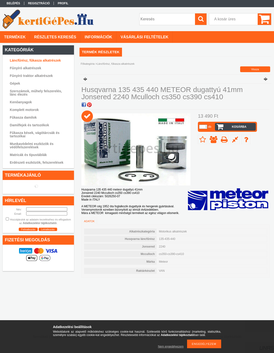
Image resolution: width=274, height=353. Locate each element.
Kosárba (239, 126)
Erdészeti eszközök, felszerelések (36, 162)
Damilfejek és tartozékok (29, 125)
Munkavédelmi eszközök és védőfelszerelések (32, 145)
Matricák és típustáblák (28, 155)
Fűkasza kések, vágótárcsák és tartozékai (35, 134)
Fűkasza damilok (23, 117)
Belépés (13, 3)
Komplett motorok (24, 110)
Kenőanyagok (21, 102)
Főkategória (88, 63)
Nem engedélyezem (171, 346)
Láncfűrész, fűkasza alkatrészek (35, 60)
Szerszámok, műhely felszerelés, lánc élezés (36, 92)
